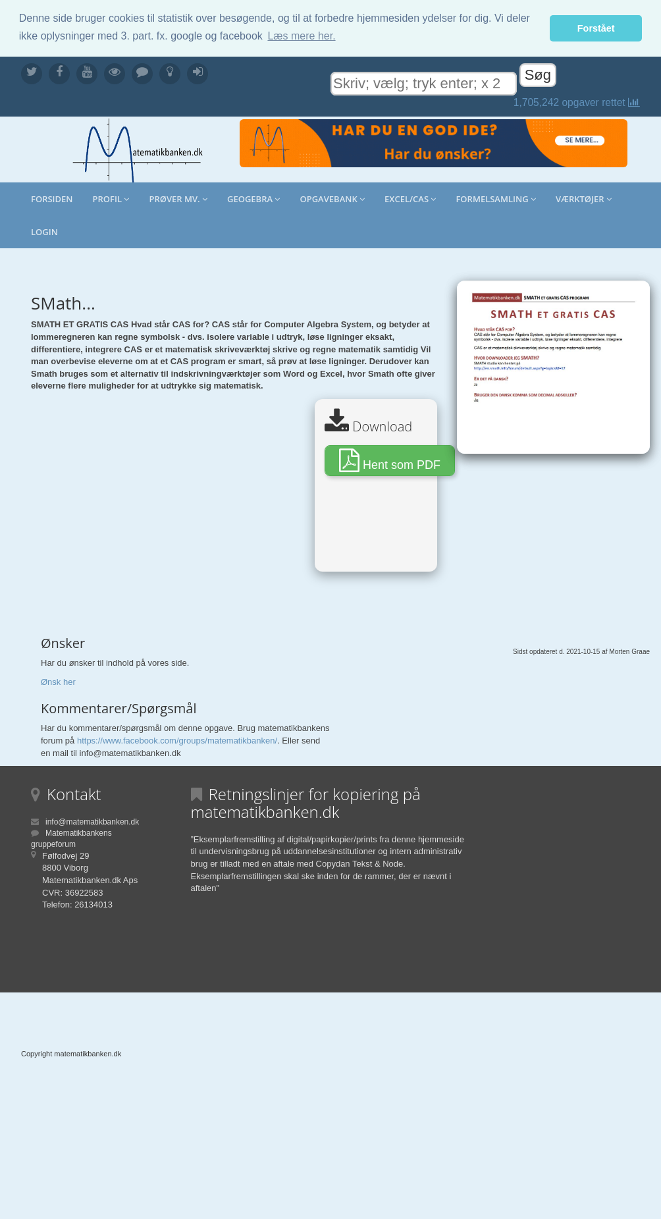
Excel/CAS (410, 199)
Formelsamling (496, 199)
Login (44, 232)
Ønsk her (58, 682)
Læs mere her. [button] (301, 35)
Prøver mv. (178, 199)
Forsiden (52, 199)
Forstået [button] (596, 28)
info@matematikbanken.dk (92, 821)
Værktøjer (584, 199)
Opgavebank (332, 199)
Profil (111, 199)
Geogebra (253, 199)
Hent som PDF (389, 460)
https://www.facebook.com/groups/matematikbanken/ (177, 740)
